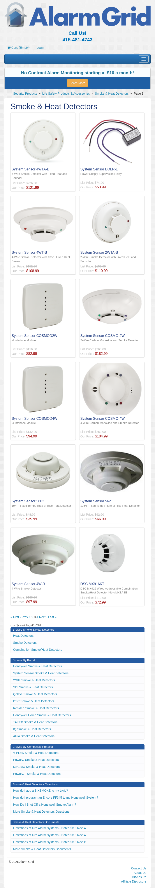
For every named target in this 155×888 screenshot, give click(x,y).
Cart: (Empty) (19, 47)
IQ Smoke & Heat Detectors (32, 729)
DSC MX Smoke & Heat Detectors (36, 766)
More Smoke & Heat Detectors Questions (41, 811)
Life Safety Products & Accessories (66, 93)
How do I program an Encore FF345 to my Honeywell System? (55, 797)
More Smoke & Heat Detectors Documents (42, 849)
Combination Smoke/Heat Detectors (37, 649)
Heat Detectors (23, 635)
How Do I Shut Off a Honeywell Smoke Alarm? (44, 804)
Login (40, 47)
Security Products (25, 93)
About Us (140, 872)
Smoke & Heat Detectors (112, 93)
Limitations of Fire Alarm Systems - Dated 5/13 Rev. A (49, 828)
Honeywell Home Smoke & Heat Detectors (42, 715)
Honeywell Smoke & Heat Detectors (37, 666)
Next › (43, 617)
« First (15, 617)
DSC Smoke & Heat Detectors (33, 701)
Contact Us (138, 868)
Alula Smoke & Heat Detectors (34, 736)
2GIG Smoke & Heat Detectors (34, 680)
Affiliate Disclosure (133, 881)
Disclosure (139, 877)
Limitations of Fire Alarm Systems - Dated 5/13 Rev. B (49, 842)
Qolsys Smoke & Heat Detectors (35, 694)
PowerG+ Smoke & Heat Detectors (37, 773)
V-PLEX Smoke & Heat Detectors (35, 752)
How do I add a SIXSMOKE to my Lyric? (40, 790)
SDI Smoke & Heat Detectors (33, 687)
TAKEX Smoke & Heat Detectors (35, 722)
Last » (52, 617)
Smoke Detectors (25, 642)
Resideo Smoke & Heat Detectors (36, 708)
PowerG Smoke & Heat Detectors (36, 759)
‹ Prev (24, 617)
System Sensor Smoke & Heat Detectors (41, 673)
